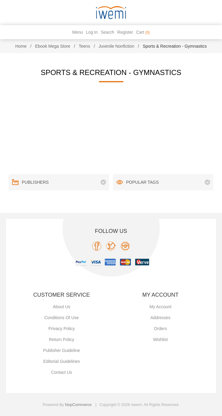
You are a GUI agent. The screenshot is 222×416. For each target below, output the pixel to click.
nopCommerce (78, 404)
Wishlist (160, 339)
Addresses (160, 317)
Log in (92, 32)
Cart (143, 32)
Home (20, 46)
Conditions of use (61, 317)
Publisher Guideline (61, 350)
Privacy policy (61, 328)
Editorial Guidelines (61, 361)
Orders (160, 328)
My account (160, 306)
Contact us (61, 372)
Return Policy (61, 339)
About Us (61, 306)
